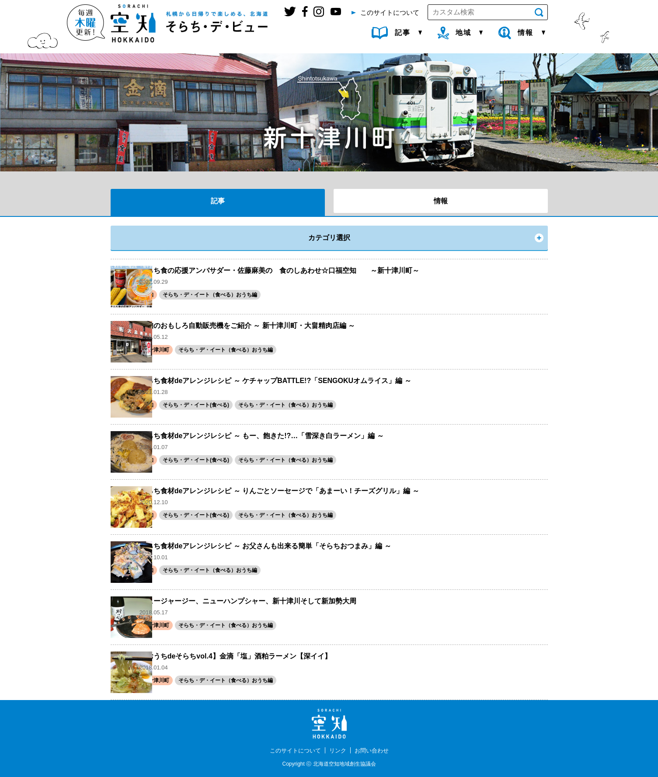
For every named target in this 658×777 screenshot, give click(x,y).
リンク (338, 750)
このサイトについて (293, 750)
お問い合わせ (374, 750)
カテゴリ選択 (329, 237)
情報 (441, 201)
